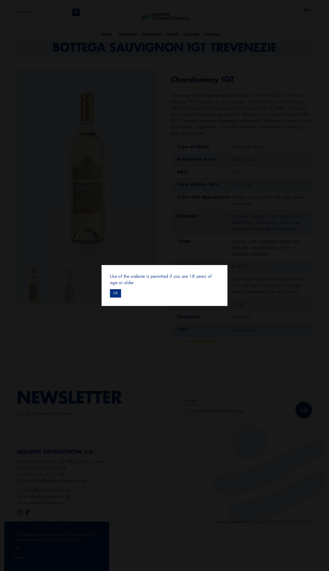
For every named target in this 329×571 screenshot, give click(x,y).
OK (115, 293)
